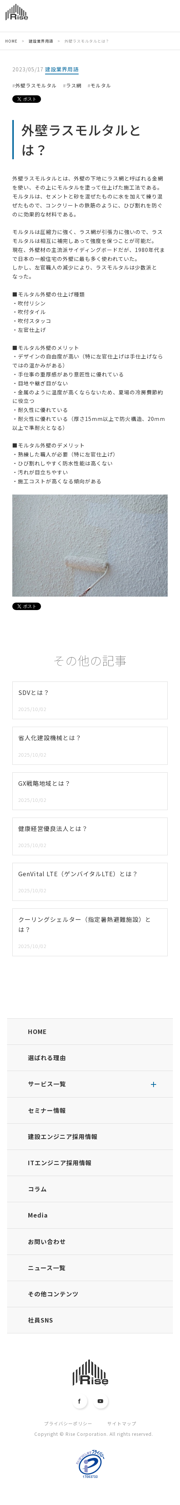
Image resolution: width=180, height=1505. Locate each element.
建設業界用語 (62, 69)
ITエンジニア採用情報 (60, 1162)
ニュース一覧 (47, 1267)
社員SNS (40, 1319)
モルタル (101, 85)
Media (38, 1214)
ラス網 (74, 85)
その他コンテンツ (53, 1293)
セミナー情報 (47, 1110)
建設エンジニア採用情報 (63, 1136)
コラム (37, 1188)
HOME (37, 1031)
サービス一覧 (47, 1083)
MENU (169, 17)
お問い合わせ (47, 1241)
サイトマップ (121, 1423)
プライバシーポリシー (68, 1423)
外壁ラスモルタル (36, 85)
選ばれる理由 (47, 1057)
